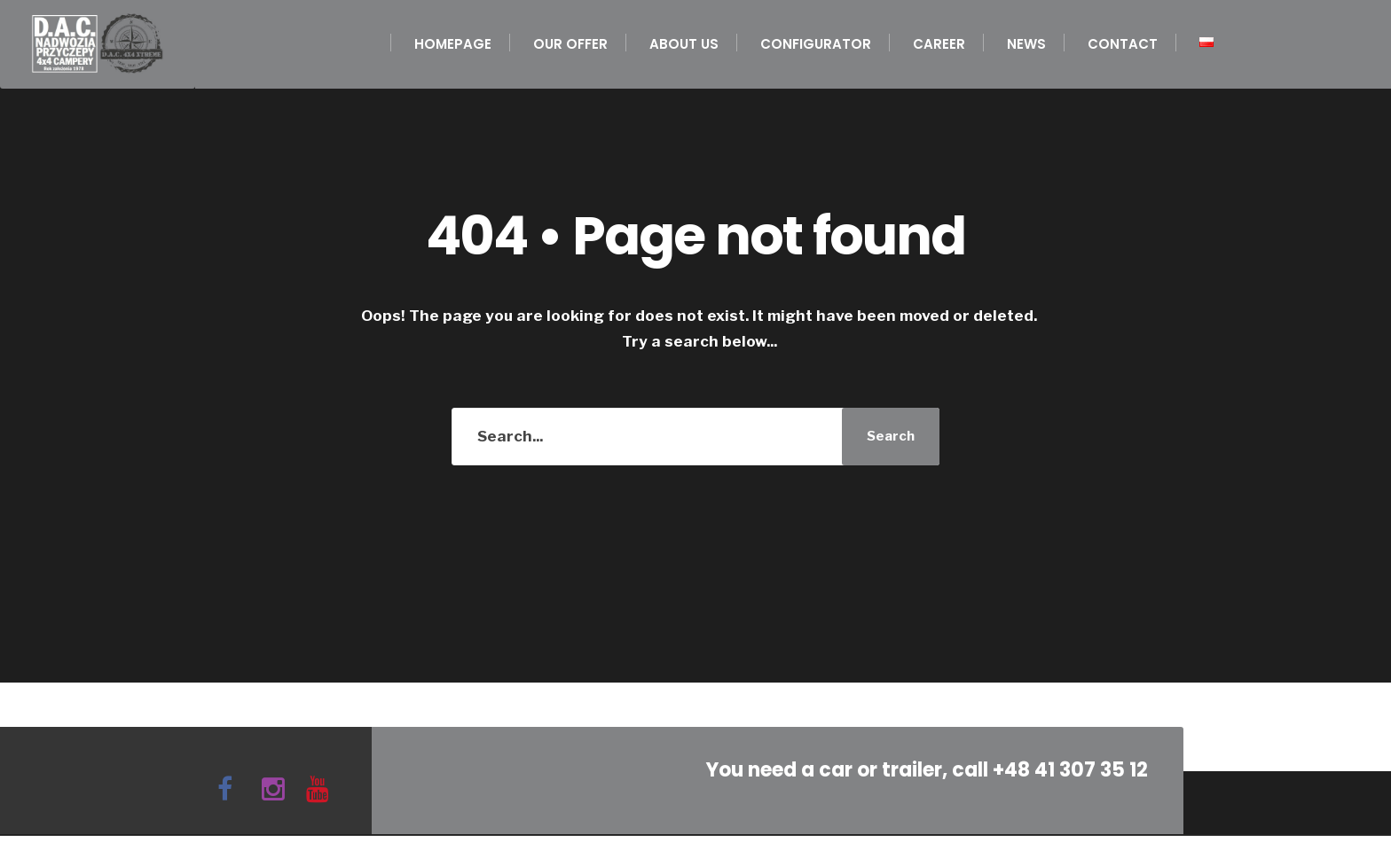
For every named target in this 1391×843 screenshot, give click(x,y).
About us (684, 44)
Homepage (452, 44)
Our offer (570, 44)
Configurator (815, 44)
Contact (1123, 44)
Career (939, 44)
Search (891, 436)
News (1026, 44)
